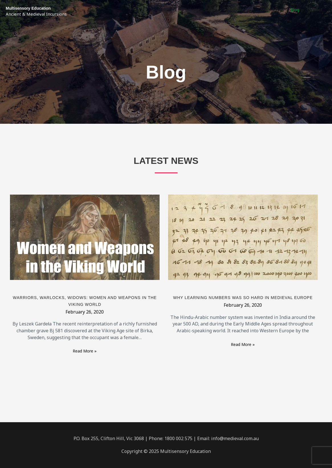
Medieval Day (239, 9)
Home (194, 9)
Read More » (85, 351)
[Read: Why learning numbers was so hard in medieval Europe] (243, 237)
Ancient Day (271, 9)
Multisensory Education (28, 8)
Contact (314, 9)
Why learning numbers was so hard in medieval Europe (243, 297)
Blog (295, 9)
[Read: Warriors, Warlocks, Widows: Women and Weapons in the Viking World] (85, 237)
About (213, 9)
